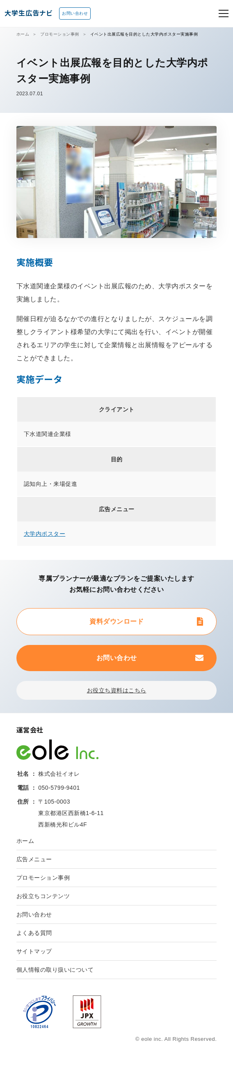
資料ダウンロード (116, 621)
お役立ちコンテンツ (43, 896)
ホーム (23, 34)
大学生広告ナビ (29, 13)
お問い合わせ (75, 13)
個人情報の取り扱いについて (55, 969)
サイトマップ (34, 951)
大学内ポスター (45, 533)
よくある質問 (34, 933)
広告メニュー (34, 859)
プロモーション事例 (59, 34)
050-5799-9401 (59, 787)
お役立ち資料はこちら (116, 690)
